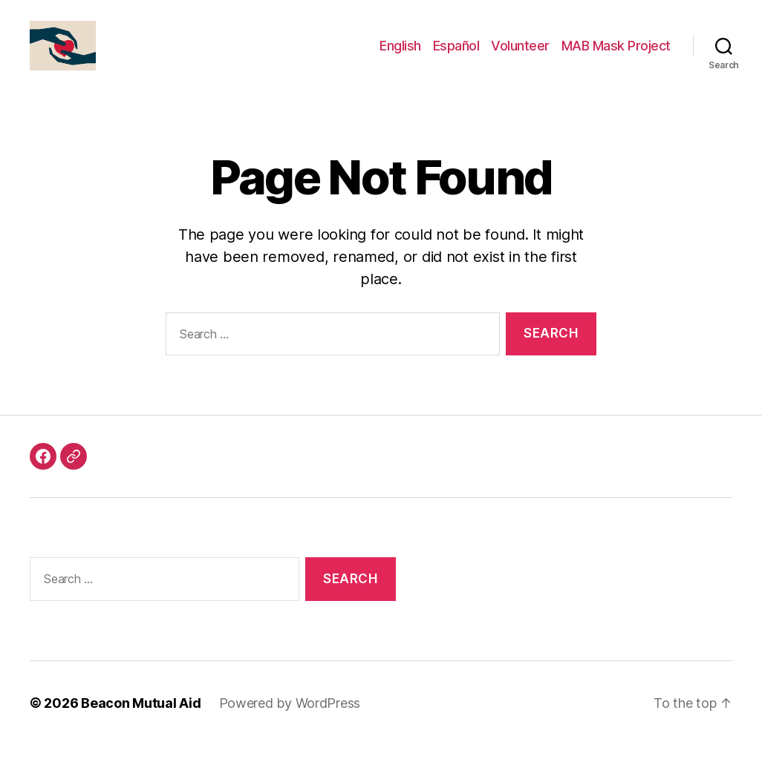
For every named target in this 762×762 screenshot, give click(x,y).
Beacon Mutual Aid (141, 720)
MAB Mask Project (616, 54)
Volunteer (520, 54)
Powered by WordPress (290, 720)
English (400, 54)
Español (456, 54)
